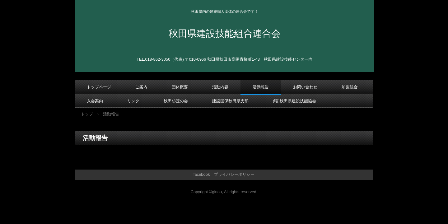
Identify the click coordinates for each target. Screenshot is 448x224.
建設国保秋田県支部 (230, 101)
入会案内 (95, 101)
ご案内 (141, 87)
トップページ (99, 87)
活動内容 (220, 87)
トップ (87, 114)
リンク (133, 101)
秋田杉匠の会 (176, 101)
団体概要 (180, 87)
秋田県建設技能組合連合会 (225, 33)
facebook (202, 174)
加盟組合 (350, 87)
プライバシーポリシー (234, 174)
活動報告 (261, 87)
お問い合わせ (305, 87)
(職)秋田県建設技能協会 (294, 101)
